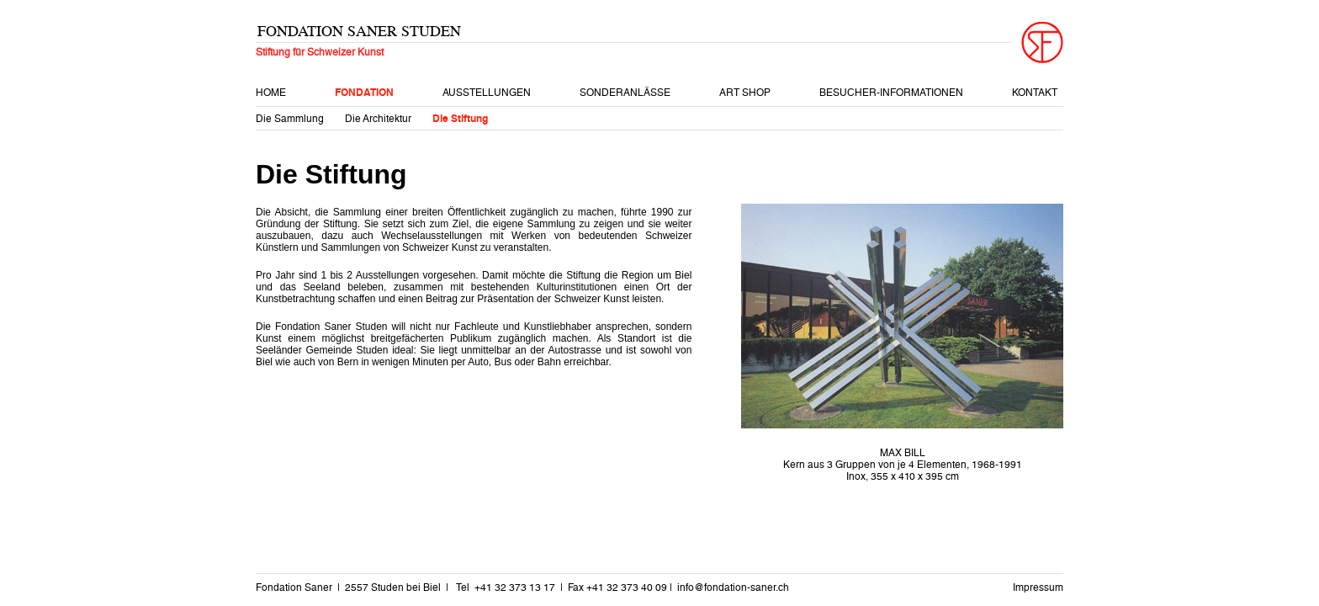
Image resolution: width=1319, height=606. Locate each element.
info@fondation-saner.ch (733, 587)
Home (271, 92)
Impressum (1038, 587)
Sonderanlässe (625, 92)
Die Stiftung (460, 119)
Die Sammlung (290, 119)
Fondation (364, 92)
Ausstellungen (486, 92)
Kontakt (1034, 92)
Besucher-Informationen (891, 92)
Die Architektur (378, 119)
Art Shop (745, 92)
